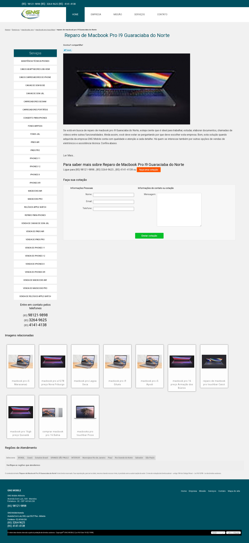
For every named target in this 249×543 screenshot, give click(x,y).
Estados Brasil (41, 458)
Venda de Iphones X (35, 264)
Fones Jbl (35, 134)
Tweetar (67, 50)
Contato (162, 14)
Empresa (96, 14)
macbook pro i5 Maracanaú (21, 383)
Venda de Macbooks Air (35, 280)
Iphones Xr (35, 183)
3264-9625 (52, 4)
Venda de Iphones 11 (35, 248)
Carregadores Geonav (35, 101)
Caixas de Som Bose (35, 85)
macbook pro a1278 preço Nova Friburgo (52, 383)
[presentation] (112, 220)
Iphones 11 (35, 158)
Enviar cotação (149, 235)
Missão (118, 14)
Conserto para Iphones (35, 118)
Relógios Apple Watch (35, 207)
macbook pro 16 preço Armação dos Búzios (182, 384)
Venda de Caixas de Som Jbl (35, 223)
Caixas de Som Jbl (35, 93)
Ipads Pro (35, 150)
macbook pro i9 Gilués (117, 383)
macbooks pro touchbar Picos (85, 433)
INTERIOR (75, 458)
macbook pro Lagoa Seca (85, 383)
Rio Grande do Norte (124, 458)
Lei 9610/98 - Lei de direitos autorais (207, 473)
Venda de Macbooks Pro (35, 288)
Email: (110, 202)
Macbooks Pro (35, 199)
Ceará (29, 458)
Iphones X (35, 174)
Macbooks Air (35, 191)
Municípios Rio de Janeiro (94, 458)
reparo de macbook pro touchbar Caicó (214, 383)
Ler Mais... (68, 155)
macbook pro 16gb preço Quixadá (20, 433)
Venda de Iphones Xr (35, 272)
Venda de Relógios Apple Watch (35, 296)
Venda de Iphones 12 (35, 256)
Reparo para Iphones (35, 215)
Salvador (139, 458)
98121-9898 (34, 4)
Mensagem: (173, 210)
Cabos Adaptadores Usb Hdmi (35, 69)
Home (75, 14)
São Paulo (150, 458)
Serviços (139, 14)
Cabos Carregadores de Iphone (35, 77)
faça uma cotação (148, 169)
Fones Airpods (35, 126)
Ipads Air (35, 142)
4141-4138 (70, 4)
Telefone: (108, 209)
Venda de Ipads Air (35, 231)
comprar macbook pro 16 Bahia (53, 433)
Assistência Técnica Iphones (35, 61)
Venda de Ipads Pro (35, 239)
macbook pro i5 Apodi (149, 383)
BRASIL (21, 458)
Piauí (110, 458)
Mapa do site (234, 491)
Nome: (110, 195)
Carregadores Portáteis (35, 110)
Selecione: (10, 458)
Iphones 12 (35, 166)
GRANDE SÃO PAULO (60, 458)
